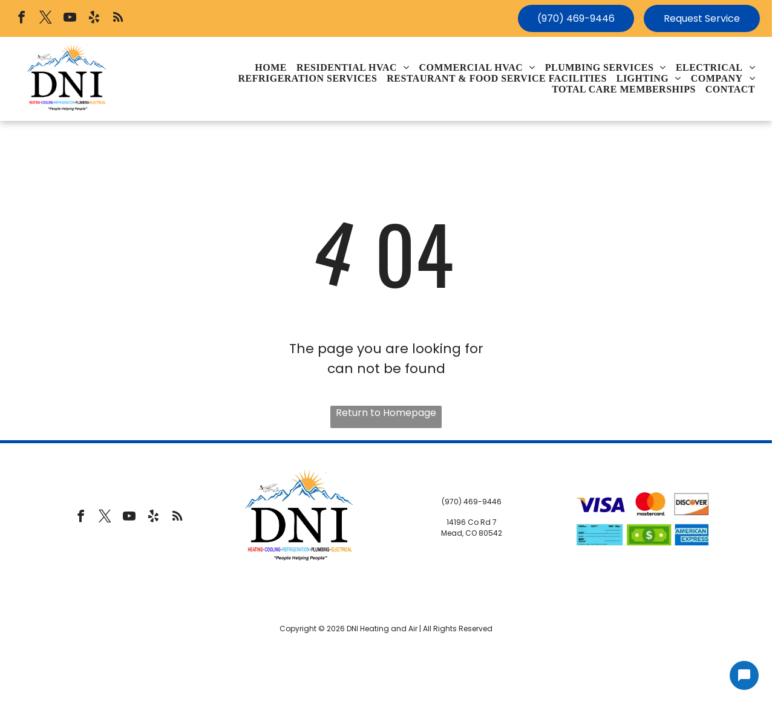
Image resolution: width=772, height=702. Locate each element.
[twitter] (45, 19)
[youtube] (70, 19)
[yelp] (94, 19)
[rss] (118, 19)
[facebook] (21, 19)
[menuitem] (271, 67)
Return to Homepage (386, 413)
